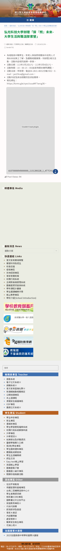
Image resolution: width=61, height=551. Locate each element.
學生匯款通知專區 (14, 448)
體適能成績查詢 (13, 452)
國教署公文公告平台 (15, 500)
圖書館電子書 (12, 467)
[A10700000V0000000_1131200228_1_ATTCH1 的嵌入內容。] (30, 127)
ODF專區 (10, 404)
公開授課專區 (12, 394)
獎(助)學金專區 (13, 445)
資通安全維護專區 (14, 401)
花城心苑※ (11, 525)
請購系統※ (11, 385)
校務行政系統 (12, 279)
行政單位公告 (19, 44)
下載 (55, 172)
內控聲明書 (11, 515)
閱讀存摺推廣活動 (14, 474)
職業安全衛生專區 (14, 522)
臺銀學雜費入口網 (14, 442)
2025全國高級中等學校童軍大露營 (22, 535)
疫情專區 (10, 269)
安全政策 (36, 543)
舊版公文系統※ (13, 407)
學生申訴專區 (12, 417)
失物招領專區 (12, 272)
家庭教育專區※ (13, 503)
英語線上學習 (12, 464)
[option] (30, 216)
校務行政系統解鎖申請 (16, 430)
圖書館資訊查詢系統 (15, 285)
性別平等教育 (12, 484)
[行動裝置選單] (30, 20)
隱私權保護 (26, 543)
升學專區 (10, 433)
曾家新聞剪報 (12, 275)
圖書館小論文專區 (14, 471)
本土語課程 (11, 397)
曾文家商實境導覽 (14, 260)
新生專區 (10, 420)
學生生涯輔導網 (13, 455)
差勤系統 (10, 379)
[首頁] (5, 26)
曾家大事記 (11, 512)
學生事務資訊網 (13, 493)
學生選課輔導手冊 (14, 291)
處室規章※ (11, 518)
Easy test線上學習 (14, 461)
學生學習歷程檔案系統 (16, 426)
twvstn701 (10, 47)
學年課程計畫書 (13, 288)
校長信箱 (10, 266)
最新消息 (9, 44)
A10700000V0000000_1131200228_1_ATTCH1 (30, 170)
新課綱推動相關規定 (15, 391)
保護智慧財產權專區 (15, 487)
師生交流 (10, 458)
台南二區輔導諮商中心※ (17, 490)
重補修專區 (11, 423)
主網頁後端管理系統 (15, 282)
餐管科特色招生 (13, 263)
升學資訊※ (11, 436)
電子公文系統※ (13, 382)
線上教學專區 (12, 294)
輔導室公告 (29, 44)
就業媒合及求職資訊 (15, 439)
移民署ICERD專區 (14, 496)
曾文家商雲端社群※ (15, 388)
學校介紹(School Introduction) (21, 297)
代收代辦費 (11, 506)
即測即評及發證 (13, 509)
